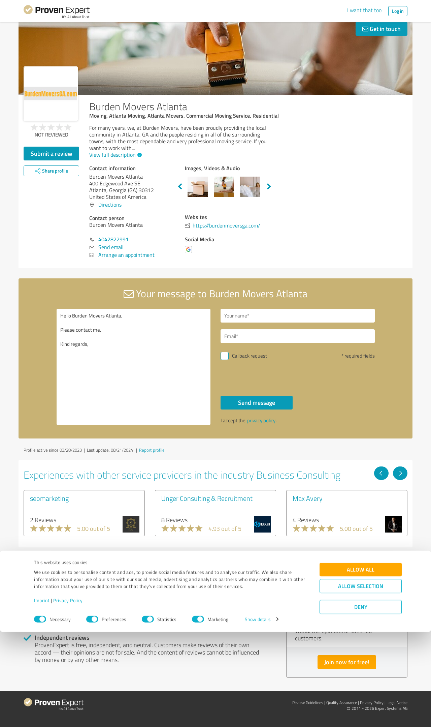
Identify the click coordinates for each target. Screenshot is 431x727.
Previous (179, 186)
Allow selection (360, 681)
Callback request (249, 355)
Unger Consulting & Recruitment (207, 498)
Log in (398, 11)
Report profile (152, 450)
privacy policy (261, 420)
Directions (110, 204)
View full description (114, 154)
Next (269, 186)
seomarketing (49, 498)
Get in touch (381, 28)
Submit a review (51, 153)
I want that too (364, 10)
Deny (360, 702)
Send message (256, 402)
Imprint (42, 695)
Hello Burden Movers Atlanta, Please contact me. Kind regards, (134, 367)
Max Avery (308, 498)
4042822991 (113, 239)
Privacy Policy (67, 695)
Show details (258, 714)
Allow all (360, 664)
